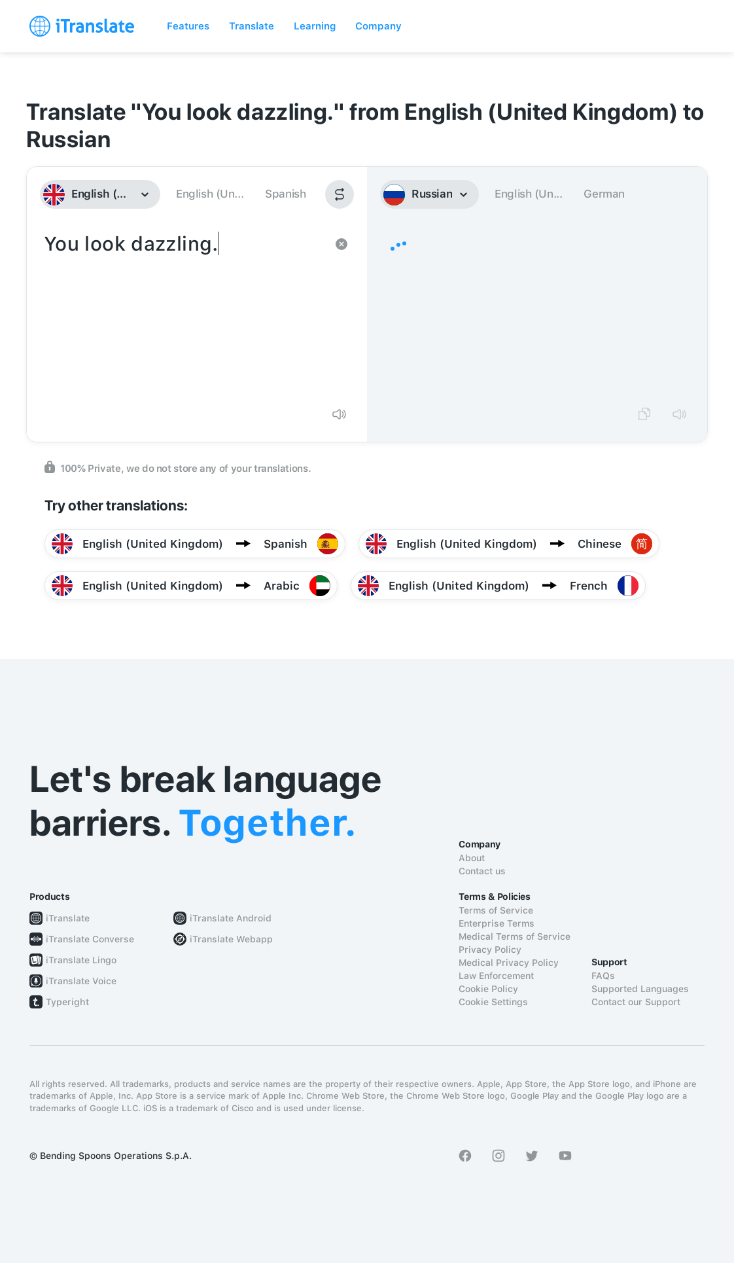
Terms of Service (496, 910)
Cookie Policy (488, 989)
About (472, 858)
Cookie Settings (493, 1002)
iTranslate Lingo (81, 960)
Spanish (285, 193)
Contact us (482, 871)
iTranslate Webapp (231, 939)
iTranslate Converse (90, 939)
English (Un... (209, 193)
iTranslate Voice (81, 981)
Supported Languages (640, 989)
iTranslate (68, 918)
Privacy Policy (490, 949)
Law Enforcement (496, 975)
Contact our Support (635, 1002)
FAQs (603, 975)
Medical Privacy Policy (509, 962)
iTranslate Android (230, 918)
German (604, 193)
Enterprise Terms (496, 923)
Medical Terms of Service (514, 936)
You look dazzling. (184, 313)
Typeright (67, 1002)
